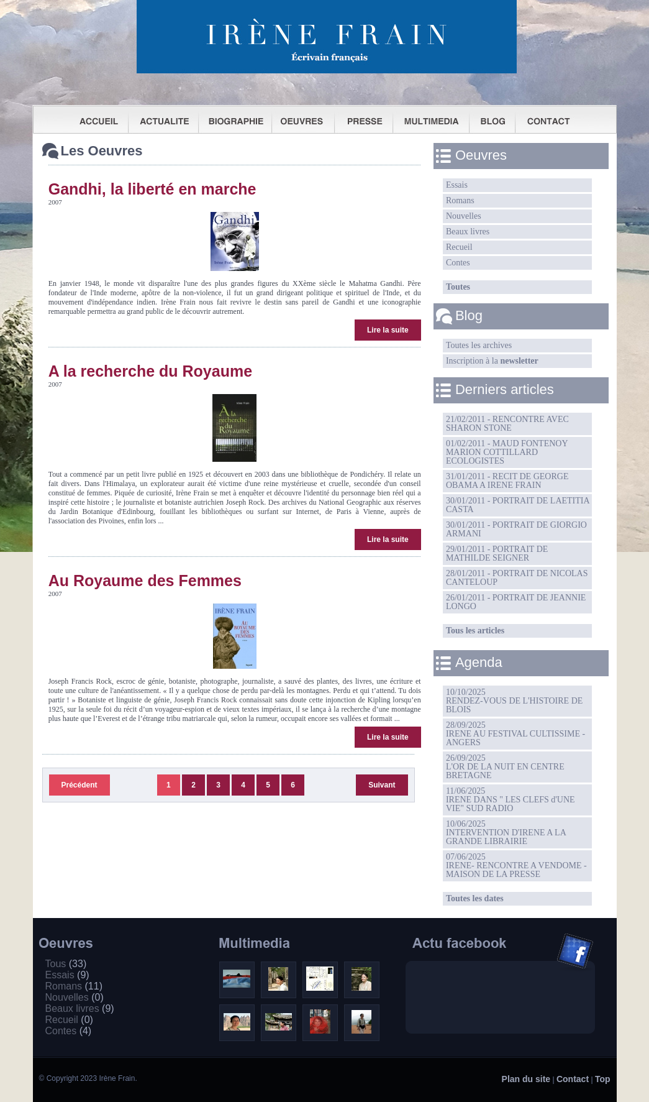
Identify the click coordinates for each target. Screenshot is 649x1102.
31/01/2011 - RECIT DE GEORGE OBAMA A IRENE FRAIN (507, 481)
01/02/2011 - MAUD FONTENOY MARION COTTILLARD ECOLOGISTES (507, 452)
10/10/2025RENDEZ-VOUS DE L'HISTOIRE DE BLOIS (514, 700)
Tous (66, 963)
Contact (572, 1079)
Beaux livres (467, 231)
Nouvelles (463, 216)
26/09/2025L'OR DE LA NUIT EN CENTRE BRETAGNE (505, 766)
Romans (460, 200)
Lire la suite (388, 330)
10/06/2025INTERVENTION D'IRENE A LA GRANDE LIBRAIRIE (506, 832)
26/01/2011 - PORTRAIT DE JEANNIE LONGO (516, 602)
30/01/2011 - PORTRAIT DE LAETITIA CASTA (518, 505)
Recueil (459, 247)
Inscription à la (492, 360)
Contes (458, 262)
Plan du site (526, 1079)
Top (602, 1079)
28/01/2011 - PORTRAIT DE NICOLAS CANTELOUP (517, 578)
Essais (457, 185)
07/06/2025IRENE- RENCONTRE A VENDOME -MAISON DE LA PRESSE (516, 865)
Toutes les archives (479, 345)
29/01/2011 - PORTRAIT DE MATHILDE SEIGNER (497, 553)
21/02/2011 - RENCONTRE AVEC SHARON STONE (507, 424)
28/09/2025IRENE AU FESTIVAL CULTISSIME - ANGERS (515, 733)
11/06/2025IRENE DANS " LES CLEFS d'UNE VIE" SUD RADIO (510, 799)
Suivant (381, 785)
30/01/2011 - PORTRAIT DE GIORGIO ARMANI (516, 529)
